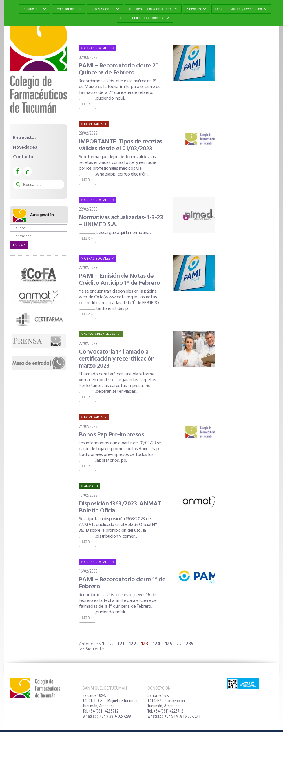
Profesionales (68, 9)
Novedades (25, 147)
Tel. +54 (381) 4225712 (100, 711)
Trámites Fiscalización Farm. (153, 9)
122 (132, 644)
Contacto (23, 157)
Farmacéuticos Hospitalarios (144, 18)
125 (168, 644)
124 (156, 644)
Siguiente (95, 649)
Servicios (196, 9)
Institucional (34, 9)
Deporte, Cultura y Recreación (241, 9)
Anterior (87, 644)
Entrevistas (24, 138)
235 (189, 644)
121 (120, 644)
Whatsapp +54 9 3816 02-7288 (107, 716)
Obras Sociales (105, 9)
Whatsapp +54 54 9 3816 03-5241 (174, 716)
